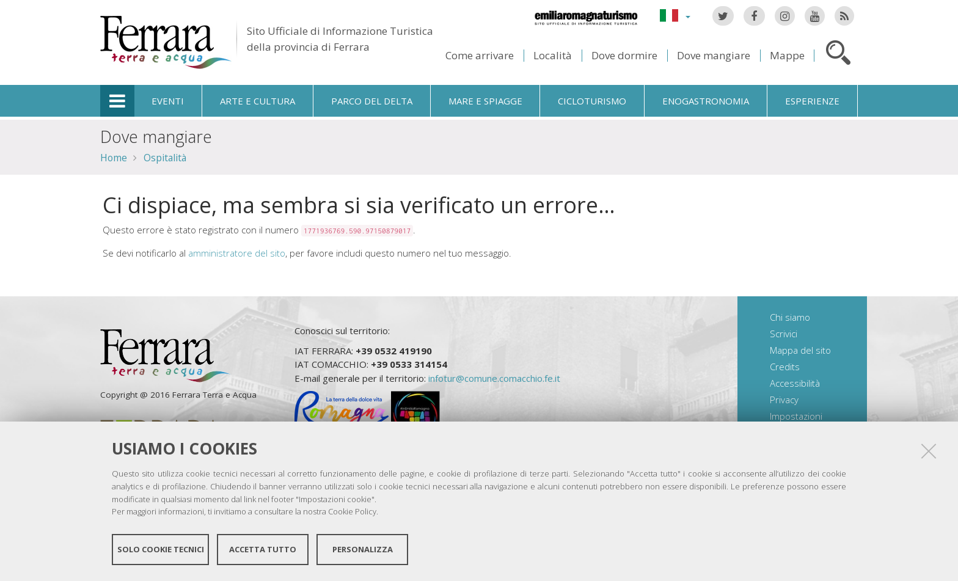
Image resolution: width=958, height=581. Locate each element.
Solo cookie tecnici (160, 549)
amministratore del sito (236, 253)
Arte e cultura (257, 101)
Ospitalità (165, 157)
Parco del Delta (371, 101)
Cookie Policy (352, 511)
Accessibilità (795, 383)
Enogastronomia (705, 101)
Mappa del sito (800, 350)
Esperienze (812, 101)
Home (113, 157)
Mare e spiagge (485, 101)
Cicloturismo (592, 101)
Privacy (784, 399)
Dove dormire (624, 55)
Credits (785, 366)
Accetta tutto (262, 549)
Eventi (168, 101)
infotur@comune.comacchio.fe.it (494, 378)
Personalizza (362, 549)
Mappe (787, 55)
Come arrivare (479, 55)
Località (552, 55)
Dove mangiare (713, 55)
